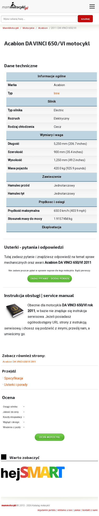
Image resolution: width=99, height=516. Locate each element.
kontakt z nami (90, 510)
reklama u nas (64, 510)
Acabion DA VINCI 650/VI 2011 (19, 361)
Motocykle (28, 28)
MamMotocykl (11, 28)
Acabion (43, 28)
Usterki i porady (16, 385)
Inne (57, 93)
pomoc (77, 510)
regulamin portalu (47, 510)
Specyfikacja (13, 378)
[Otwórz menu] (92, 6)
